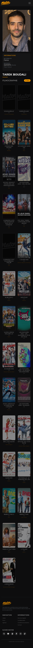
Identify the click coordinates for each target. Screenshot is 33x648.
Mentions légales (22, 618)
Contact (20, 625)
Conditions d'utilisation (23, 622)
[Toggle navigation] (29, 3)
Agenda (4, 622)
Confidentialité (21, 620)
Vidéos (4, 618)
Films (3, 620)
